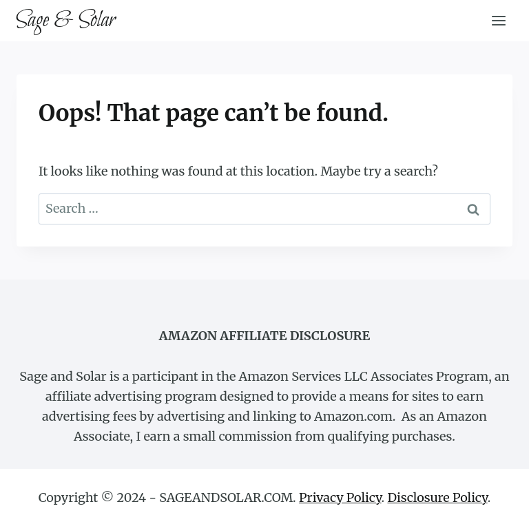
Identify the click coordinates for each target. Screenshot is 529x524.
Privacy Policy (340, 497)
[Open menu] (498, 20)
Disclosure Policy (437, 497)
